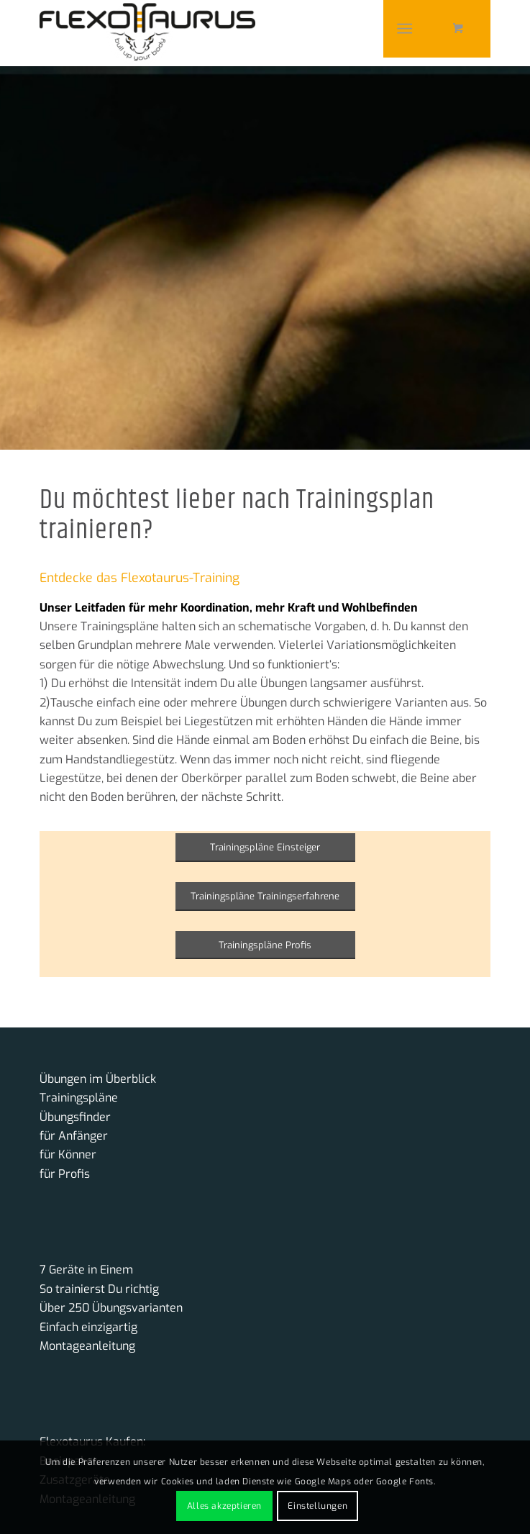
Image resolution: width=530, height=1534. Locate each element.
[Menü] (404, 29)
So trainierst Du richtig (99, 1289)
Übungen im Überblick (98, 1078)
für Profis (65, 1173)
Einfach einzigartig (88, 1327)
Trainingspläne (79, 1097)
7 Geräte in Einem (86, 1269)
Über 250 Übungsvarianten (111, 1307)
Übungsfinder (75, 1117)
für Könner (68, 1154)
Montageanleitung (87, 1345)
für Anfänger (74, 1135)
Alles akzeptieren (224, 1506)
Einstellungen (317, 1506)
